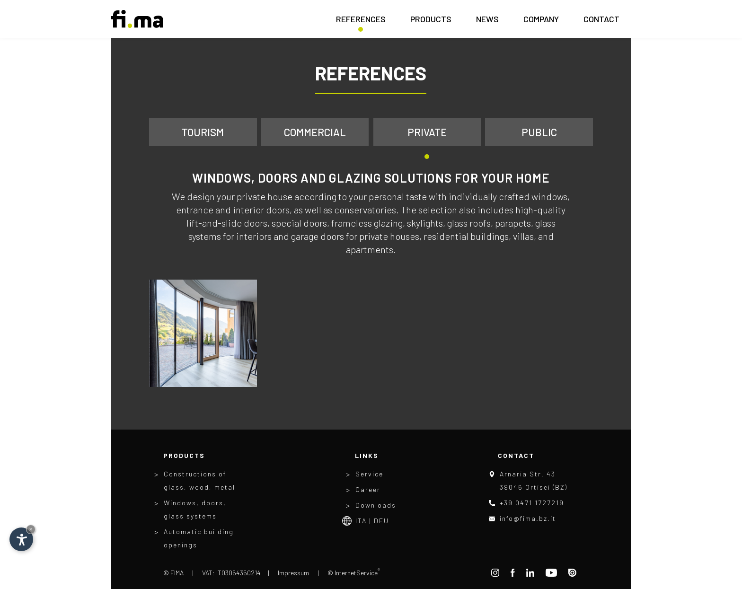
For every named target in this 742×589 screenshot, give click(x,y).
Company (541, 22)
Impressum (293, 573)
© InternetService (353, 573)
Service (369, 474)
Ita (361, 521)
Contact (601, 22)
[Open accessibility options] (21, 539)
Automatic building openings (199, 538)
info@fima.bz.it (528, 518)
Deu (381, 521)
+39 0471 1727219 (532, 503)
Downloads (375, 505)
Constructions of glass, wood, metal (199, 480)
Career (367, 489)
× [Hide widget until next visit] (31, 529)
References (361, 22)
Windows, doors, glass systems (195, 509)
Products (430, 22)
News (487, 22)
